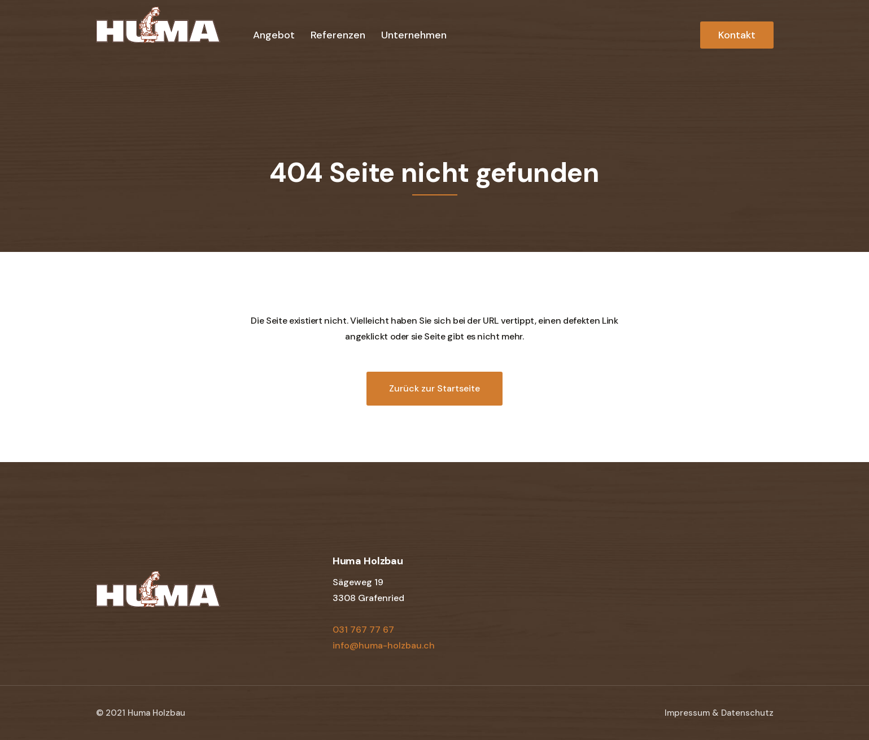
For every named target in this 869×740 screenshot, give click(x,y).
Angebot (274, 35)
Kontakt (737, 35)
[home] (158, 34)
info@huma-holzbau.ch (384, 645)
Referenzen (338, 35)
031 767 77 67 (363, 629)
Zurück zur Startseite (434, 388)
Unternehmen (414, 35)
